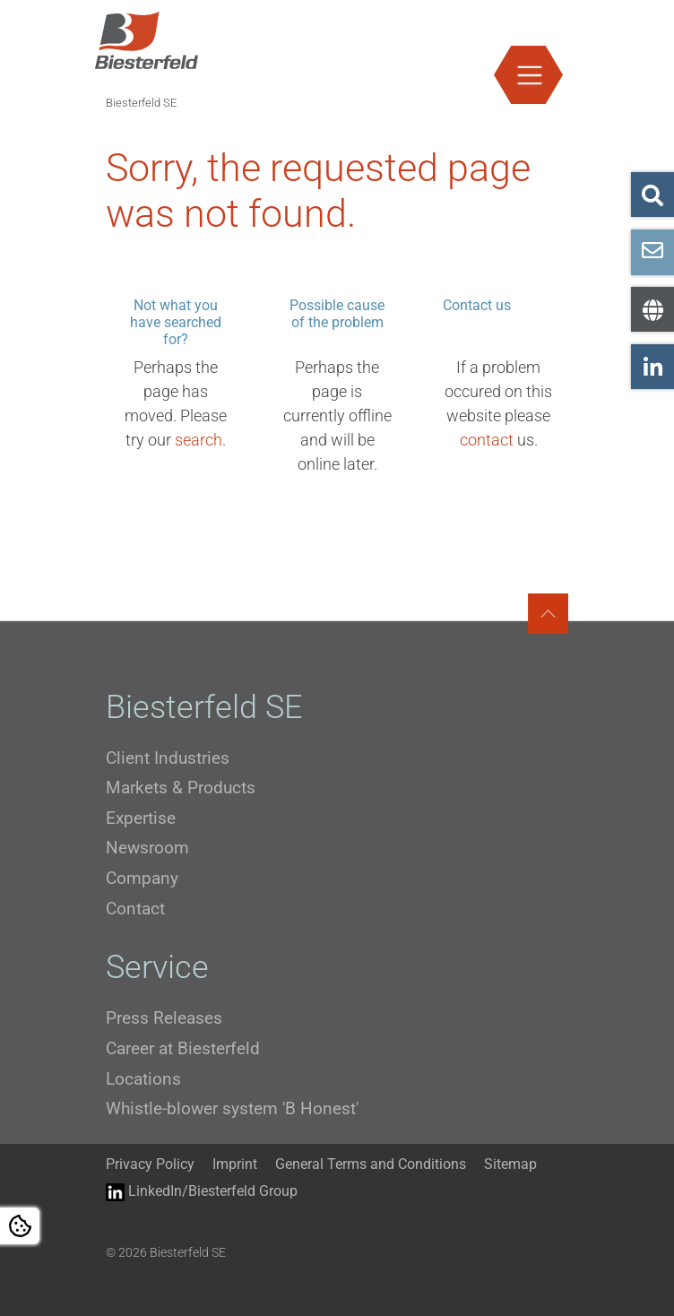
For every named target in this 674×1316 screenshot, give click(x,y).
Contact (135, 908)
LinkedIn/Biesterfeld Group (202, 1191)
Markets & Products (180, 787)
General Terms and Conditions (370, 1164)
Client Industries (167, 758)
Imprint (234, 1164)
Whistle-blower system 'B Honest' (232, 1108)
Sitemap (510, 1164)
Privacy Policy (150, 1164)
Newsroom (147, 847)
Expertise (141, 818)
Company (142, 878)
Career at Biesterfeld (183, 1048)
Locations (143, 1079)
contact (487, 439)
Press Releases (164, 1018)
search (198, 439)
